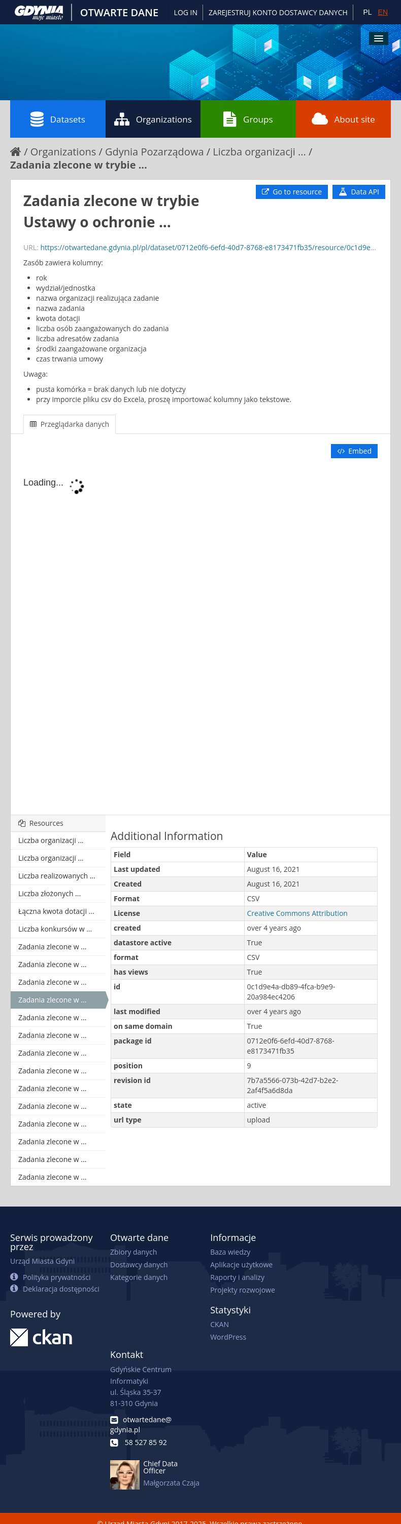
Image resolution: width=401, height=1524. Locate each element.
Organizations (153, 119)
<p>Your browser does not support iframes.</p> (200, 637)
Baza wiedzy (230, 1252)
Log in (185, 12)
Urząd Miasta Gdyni (42, 1261)
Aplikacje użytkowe (241, 1264)
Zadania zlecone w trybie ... (78, 165)
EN (383, 12)
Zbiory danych (133, 1252)
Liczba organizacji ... (259, 151)
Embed (354, 451)
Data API (359, 191)
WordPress (228, 1337)
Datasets (57, 119)
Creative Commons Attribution (297, 913)
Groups (248, 119)
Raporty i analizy (237, 1277)
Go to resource (292, 191)
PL (367, 12)
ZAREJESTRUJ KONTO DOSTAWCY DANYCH (278, 12)
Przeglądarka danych (69, 424)
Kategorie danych (139, 1277)
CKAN (219, 1324)
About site (343, 119)
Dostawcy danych (139, 1264)
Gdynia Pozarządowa (154, 151)
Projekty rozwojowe (242, 1290)
